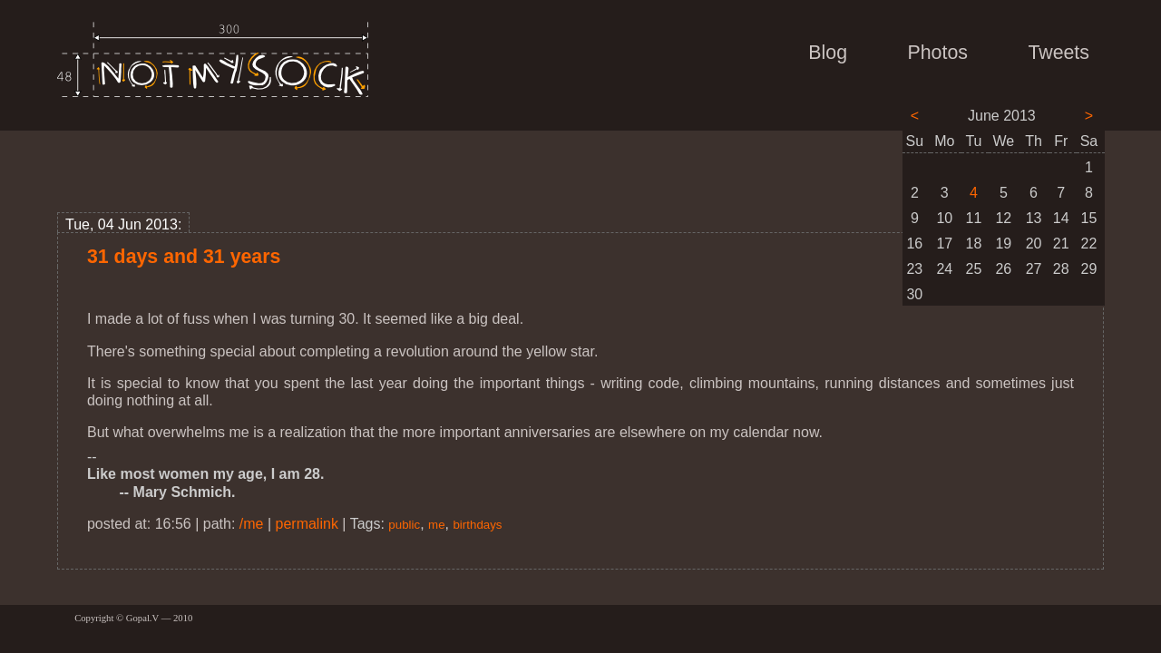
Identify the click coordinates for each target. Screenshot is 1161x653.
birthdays (477, 524)
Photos (938, 52)
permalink (307, 523)
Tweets (1058, 52)
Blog (827, 52)
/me (251, 523)
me (436, 524)
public (404, 524)
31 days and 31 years (183, 257)
